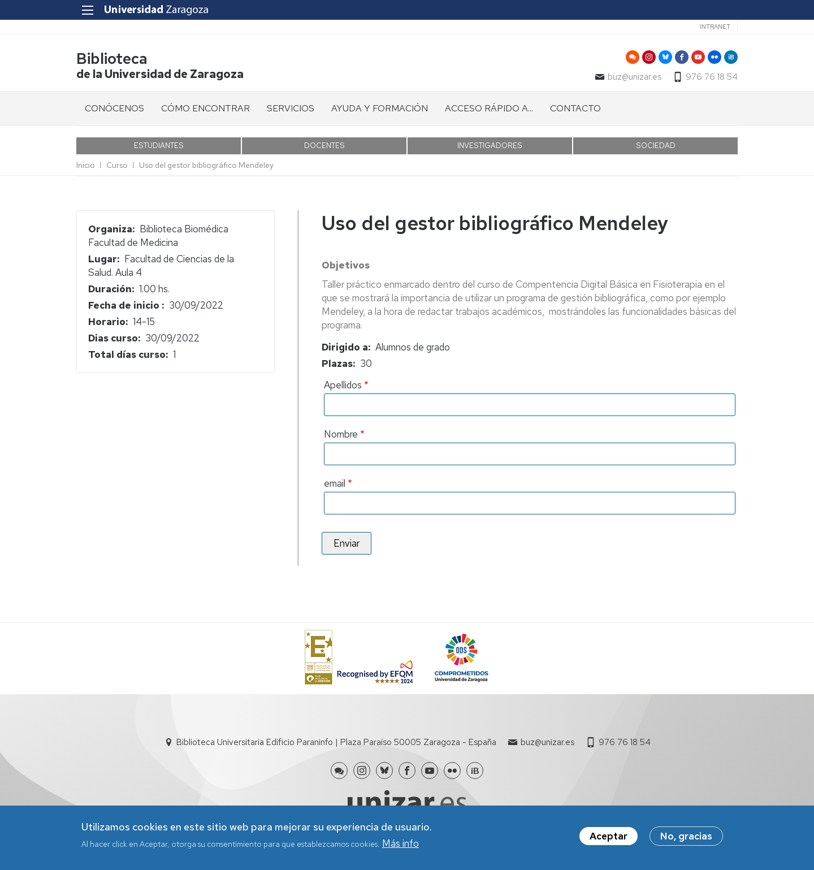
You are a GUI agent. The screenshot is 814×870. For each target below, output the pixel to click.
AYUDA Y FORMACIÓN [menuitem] (379, 108)
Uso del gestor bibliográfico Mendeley (206, 165)
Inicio (85, 165)
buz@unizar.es (634, 77)
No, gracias (686, 838)
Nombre (341, 434)
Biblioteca (112, 58)
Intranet (715, 27)
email (334, 483)
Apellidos (343, 385)
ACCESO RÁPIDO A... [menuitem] (489, 108)
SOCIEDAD (656, 145)
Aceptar (608, 838)
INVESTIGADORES (489, 145)
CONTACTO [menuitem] (575, 108)
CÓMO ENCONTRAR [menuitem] (205, 108)
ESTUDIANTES (159, 145)
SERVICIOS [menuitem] (290, 108)
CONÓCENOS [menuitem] (114, 108)
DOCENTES (324, 145)
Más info (400, 845)
